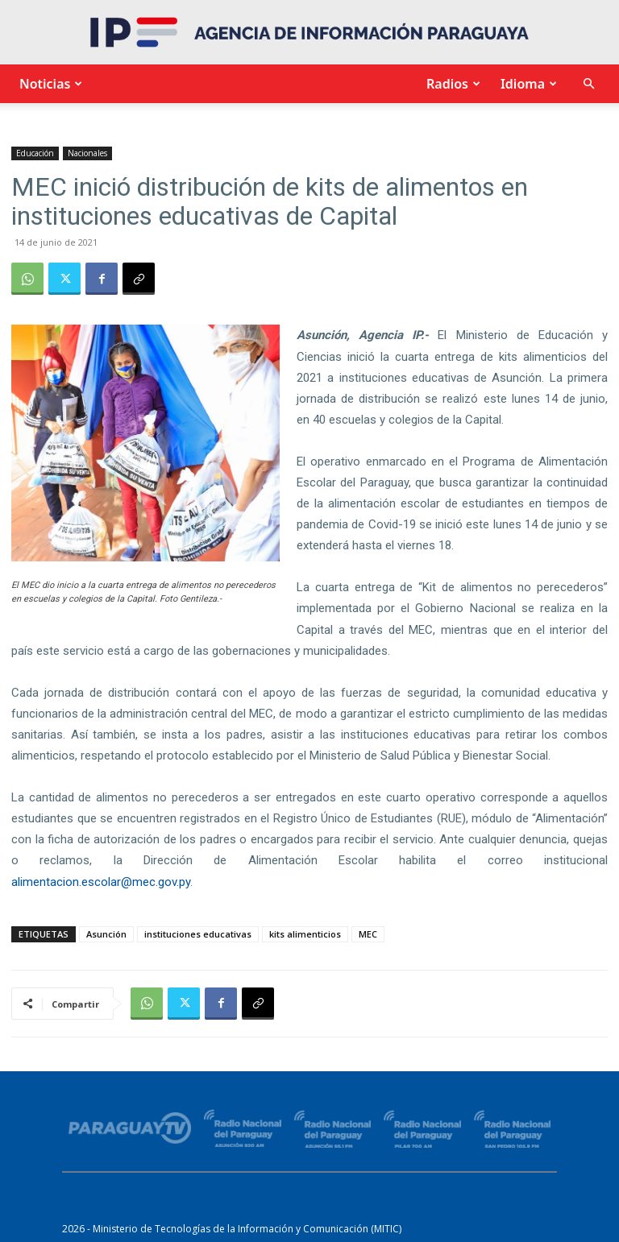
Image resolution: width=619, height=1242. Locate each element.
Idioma (527, 84)
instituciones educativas (197, 934)
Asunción (106, 934)
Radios (451, 84)
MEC (368, 934)
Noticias (48, 84)
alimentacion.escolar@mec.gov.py (100, 882)
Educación (35, 153)
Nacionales (87, 153)
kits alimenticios (305, 934)
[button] (588, 84)
